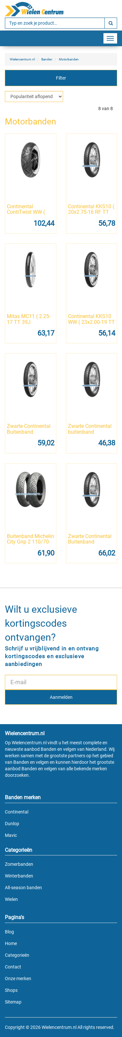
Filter (61, 78)
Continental (16, 811)
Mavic (11, 835)
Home (11, 943)
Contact (13, 966)
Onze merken (18, 978)
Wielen (11, 899)
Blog (9, 931)
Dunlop (12, 823)
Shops (11, 990)
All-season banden (23, 887)
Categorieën (17, 955)
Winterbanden (19, 875)
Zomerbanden (19, 864)
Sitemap (13, 1002)
